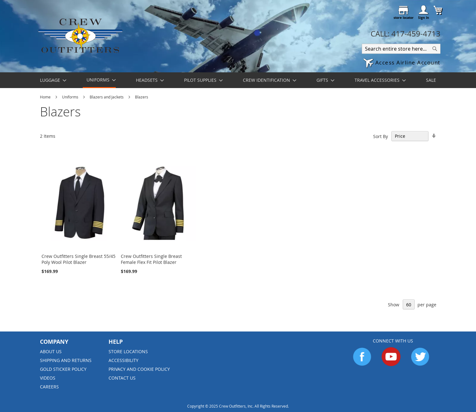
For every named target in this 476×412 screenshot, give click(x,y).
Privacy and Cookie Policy (139, 369)
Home (46, 96)
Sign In (423, 17)
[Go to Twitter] (420, 364)
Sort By (380, 136)
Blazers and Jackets (107, 96)
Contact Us (122, 378)
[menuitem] (51, 80)
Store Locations (128, 351)
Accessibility (123, 360)
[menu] (238, 80)
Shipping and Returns (66, 360)
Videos (47, 378)
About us (51, 351)
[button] (401, 63)
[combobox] (401, 49)
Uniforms (70, 96)
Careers (49, 387)
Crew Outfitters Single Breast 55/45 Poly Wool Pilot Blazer (78, 259)
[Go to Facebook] (362, 364)
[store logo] (80, 35)
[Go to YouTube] (391, 364)
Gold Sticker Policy (63, 369)
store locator (404, 17)
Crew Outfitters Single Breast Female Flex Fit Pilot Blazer (151, 259)
